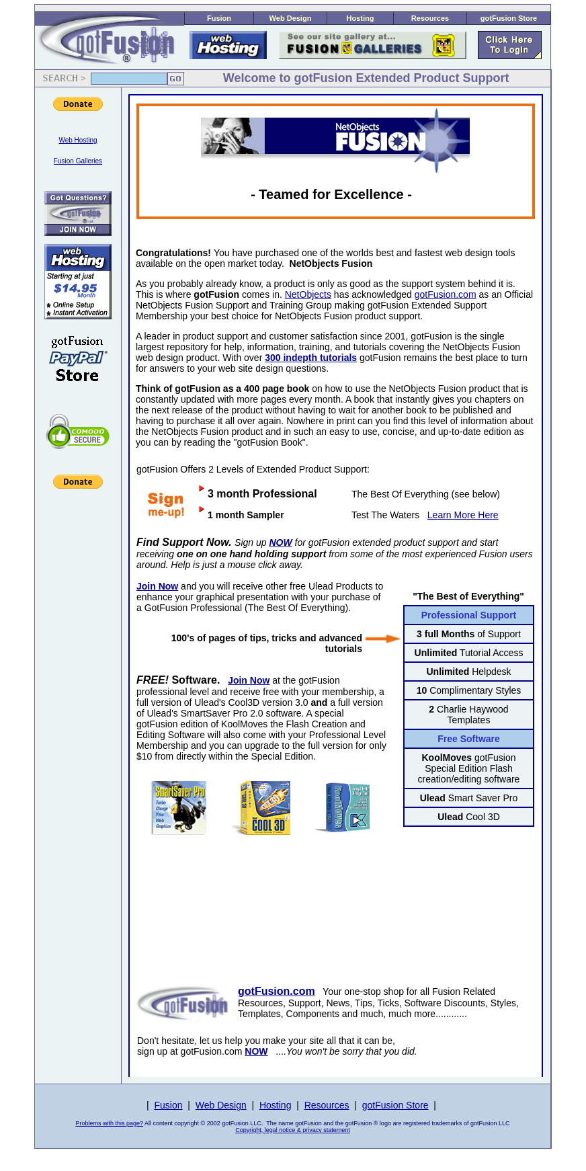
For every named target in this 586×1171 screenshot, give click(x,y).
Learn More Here (463, 515)
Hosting (360, 18)
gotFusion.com (445, 294)
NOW (280, 542)
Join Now (248, 680)
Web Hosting (77, 140)
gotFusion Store (508, 18)
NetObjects (308, 294)
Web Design (290, 18)
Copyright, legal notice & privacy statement (292, 1130)
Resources (430, 18)
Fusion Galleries (78, 161)
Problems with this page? (110, 1123)
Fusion (219, 18)
